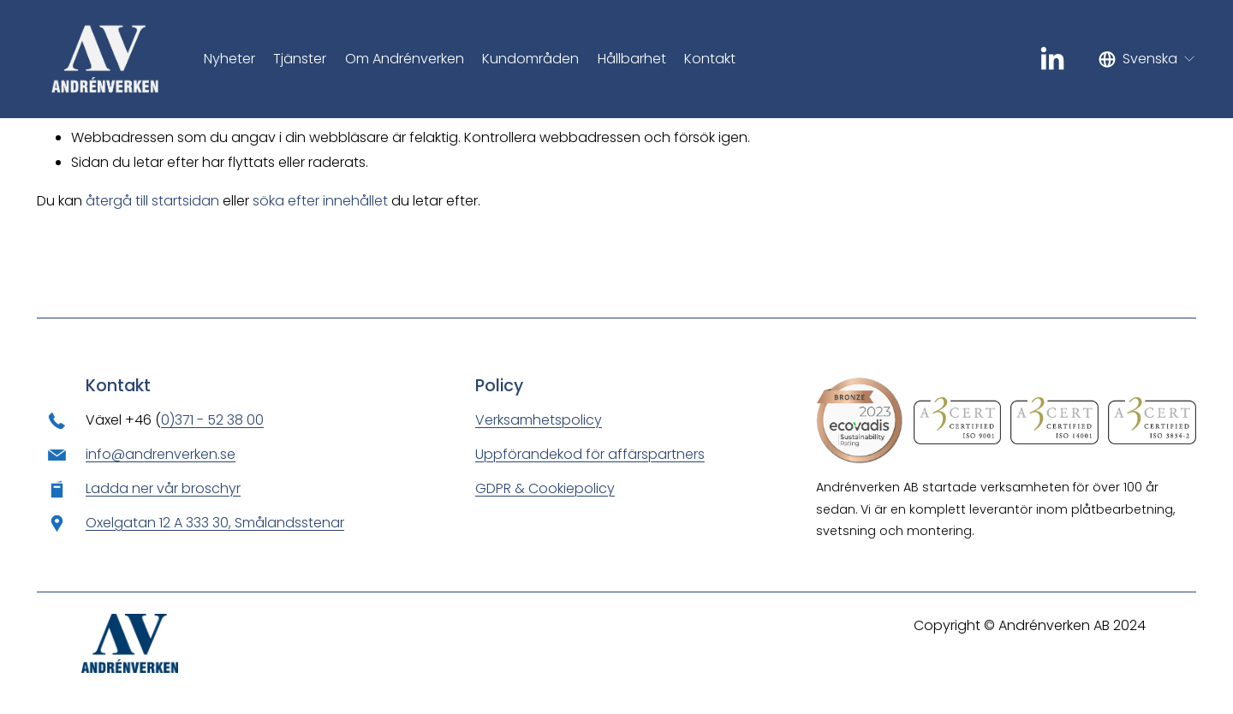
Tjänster (299, 58)
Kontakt (710, 58)
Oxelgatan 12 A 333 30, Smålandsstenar (215, 523)
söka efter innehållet (320, 201)
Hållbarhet (632, 58)
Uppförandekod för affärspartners (590, 454)
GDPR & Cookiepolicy (545, 488)
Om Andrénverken (404, 58)
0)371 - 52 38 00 (212, 420)
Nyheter (229, 58)
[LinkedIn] (1051, 59)
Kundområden (530, 58)
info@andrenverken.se (160, 454)
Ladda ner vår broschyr (163, 488)
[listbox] (1147, 59)
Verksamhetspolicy (538, 420)
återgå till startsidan (152, 201)
